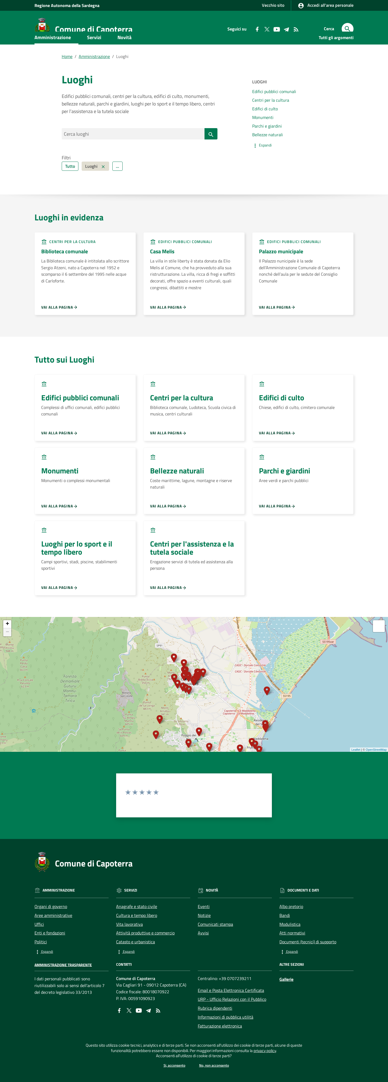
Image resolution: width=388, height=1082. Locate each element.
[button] (289, 161)
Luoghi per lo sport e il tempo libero (76, 565)
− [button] (7, 650)
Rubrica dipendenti (215, 1025)
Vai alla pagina (59, 324)
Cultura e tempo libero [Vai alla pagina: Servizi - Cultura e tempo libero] (136, 932)
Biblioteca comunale (64, 269)
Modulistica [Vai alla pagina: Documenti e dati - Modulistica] (289, 941)
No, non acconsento (214, 1065)
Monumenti (262, 133)
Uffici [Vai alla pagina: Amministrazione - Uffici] (39, 941)
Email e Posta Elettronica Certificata (231, 1008)
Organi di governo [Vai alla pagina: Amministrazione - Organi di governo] (50, 924)
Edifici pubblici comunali (274, 107)
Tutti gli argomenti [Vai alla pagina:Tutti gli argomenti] (336, 53)
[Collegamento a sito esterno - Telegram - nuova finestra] (286, 29)
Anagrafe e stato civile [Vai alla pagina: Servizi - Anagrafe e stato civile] (136, 924)
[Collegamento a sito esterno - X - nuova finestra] (129, 1027)
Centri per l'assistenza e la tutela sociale (192, 565)
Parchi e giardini (267, 141)
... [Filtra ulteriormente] (117, 183)
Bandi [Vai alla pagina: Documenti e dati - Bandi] (284, 932)
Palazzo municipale (281, 269)
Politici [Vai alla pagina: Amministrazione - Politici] (40, 959)
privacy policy (286, 1048)
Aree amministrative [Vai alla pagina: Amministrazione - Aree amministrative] (53, 932)
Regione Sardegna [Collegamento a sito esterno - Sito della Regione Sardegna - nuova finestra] (66, 5)
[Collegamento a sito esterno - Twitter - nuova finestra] (267, 29)
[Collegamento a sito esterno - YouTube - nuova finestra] (276, 29)
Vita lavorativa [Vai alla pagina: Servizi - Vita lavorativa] (129, 941)
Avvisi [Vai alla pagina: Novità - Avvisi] (203, 950)
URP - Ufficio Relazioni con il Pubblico (232, 1016)
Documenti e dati (60, 66)
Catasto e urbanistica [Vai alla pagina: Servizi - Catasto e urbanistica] (135, 959)
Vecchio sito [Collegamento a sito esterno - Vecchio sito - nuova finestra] (273, 5)
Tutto (70, 183)
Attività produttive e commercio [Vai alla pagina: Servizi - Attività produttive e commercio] (145, 950)
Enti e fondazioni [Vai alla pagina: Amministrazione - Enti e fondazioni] (49, 950)
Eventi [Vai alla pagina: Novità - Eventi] (204, 924)
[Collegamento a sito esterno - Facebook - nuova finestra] (257, 29)
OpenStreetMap (376, 767)
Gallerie (286, 996)
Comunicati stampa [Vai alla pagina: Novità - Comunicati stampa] (215, 941)
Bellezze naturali (267, 150)
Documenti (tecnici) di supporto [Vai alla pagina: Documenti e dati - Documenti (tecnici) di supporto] (307, 959)
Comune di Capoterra (94, 29)
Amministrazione (52, 53)
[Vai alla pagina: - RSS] (296, 29)
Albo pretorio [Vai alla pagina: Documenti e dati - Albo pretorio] (291, 924)
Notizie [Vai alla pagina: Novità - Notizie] (204, 932)
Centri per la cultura (270, 116)
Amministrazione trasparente (63, 982)
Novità (124, 53)
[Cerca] (348, 29)
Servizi (94, 53)
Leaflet (355, 767)
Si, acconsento (173, 1065)
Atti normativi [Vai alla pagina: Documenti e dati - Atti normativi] (292, 950)
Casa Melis (162, 269)
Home (67, 72)
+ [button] (7, 642)
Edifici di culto (265, 124)
